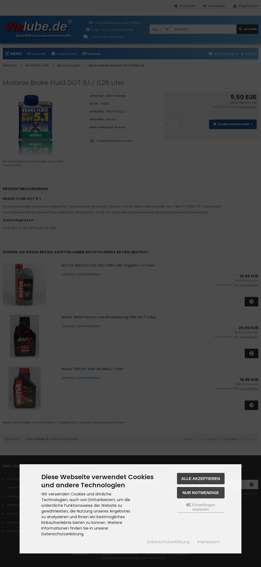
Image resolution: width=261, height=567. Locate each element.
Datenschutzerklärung (168, 541)
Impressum (208, 541)
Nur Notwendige (200, 493)
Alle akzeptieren (200, 478)
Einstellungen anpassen (200, 507)
